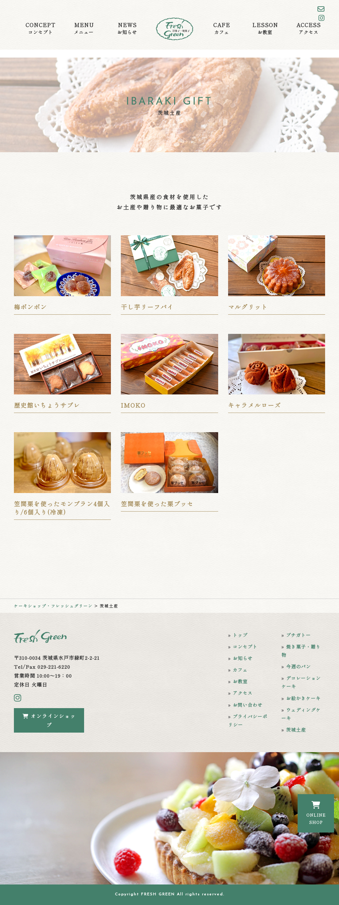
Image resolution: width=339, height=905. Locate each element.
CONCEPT (40, 28)
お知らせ (243, 658)
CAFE (221, 28)
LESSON (265, 28)
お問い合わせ (248, 704)
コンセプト (245, 646)
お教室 (240, 681)
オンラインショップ (49, 720)
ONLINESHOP (316, 813)
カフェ (240, 669)
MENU (84, 28)
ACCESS (308, 28)
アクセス (243, 693)
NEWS (127, 28)
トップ (240, 635)
